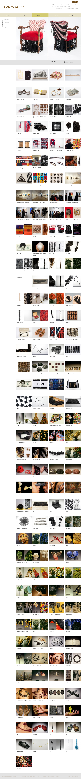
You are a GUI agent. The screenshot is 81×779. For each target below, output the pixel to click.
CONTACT (72, 15)
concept (6, 19)
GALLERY (40, 15)
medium (6, 24)
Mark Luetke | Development (30, 776)
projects (6, 22)
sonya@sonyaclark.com (51, 776)
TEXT (56, 15)
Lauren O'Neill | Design (9, 776)
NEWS (8, 15)
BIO (24, 15)
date (5, 27)
